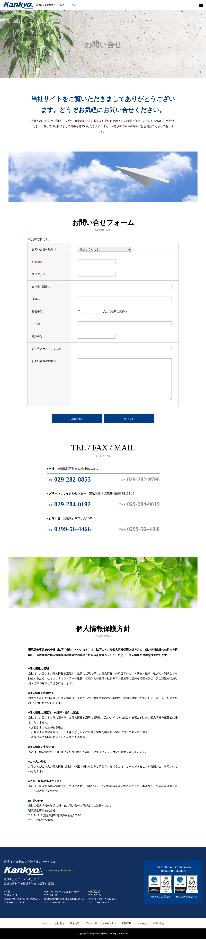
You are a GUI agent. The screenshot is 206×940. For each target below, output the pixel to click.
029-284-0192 (69, 505)
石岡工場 (126, 924)
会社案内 (59, 924)
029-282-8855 (69, 480)
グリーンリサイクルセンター (100, 924)
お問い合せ (158, 924)
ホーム (45, 924)
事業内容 (74, 924)
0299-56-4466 (69, 530)
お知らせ (142, 924)
